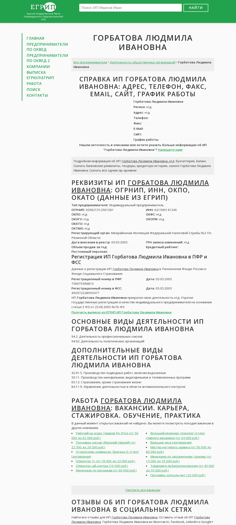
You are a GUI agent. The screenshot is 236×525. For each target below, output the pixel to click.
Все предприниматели (90, 62)
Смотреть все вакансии (142, 490)
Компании (38, 66)
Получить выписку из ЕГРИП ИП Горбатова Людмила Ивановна (121, 312)
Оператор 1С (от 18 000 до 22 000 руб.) (105, 461)
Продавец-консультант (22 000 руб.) (178, 475)
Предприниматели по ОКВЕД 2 (47, 58)
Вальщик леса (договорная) (171, 442)
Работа (34, 83)
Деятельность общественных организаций (142, 62)
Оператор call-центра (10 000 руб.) (102, 466)
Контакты (37, 95)
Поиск (33, 89)
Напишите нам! (170, 150)
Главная (35, 38)
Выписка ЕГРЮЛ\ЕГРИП (40, 75)
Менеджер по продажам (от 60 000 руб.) (106, 470)
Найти (196, 7)
